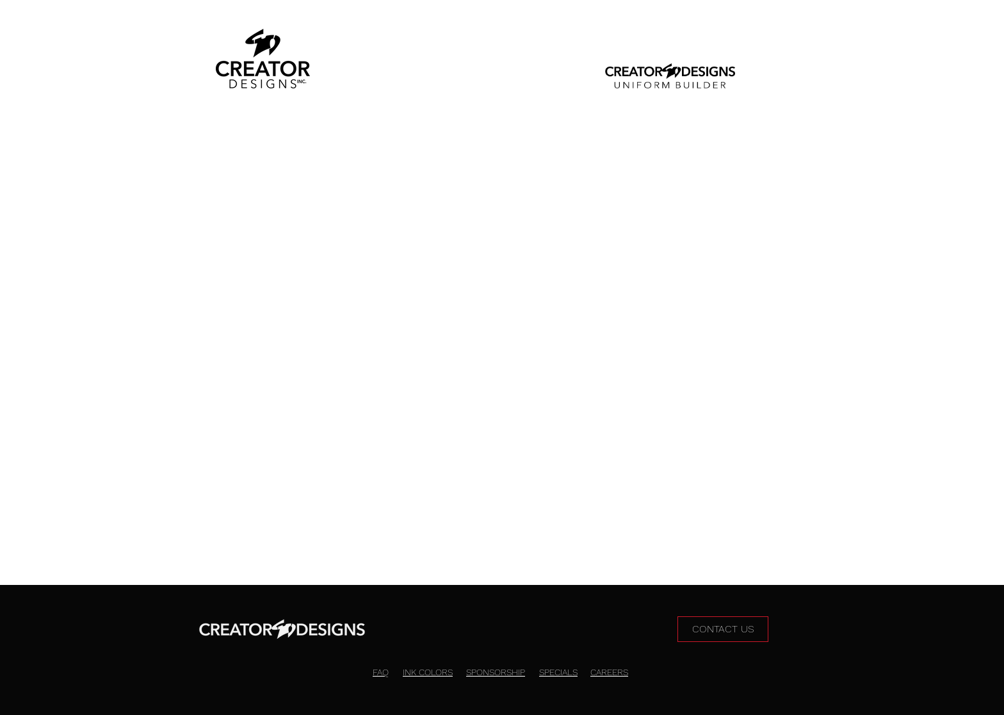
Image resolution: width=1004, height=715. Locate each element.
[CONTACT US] (722, 629)
